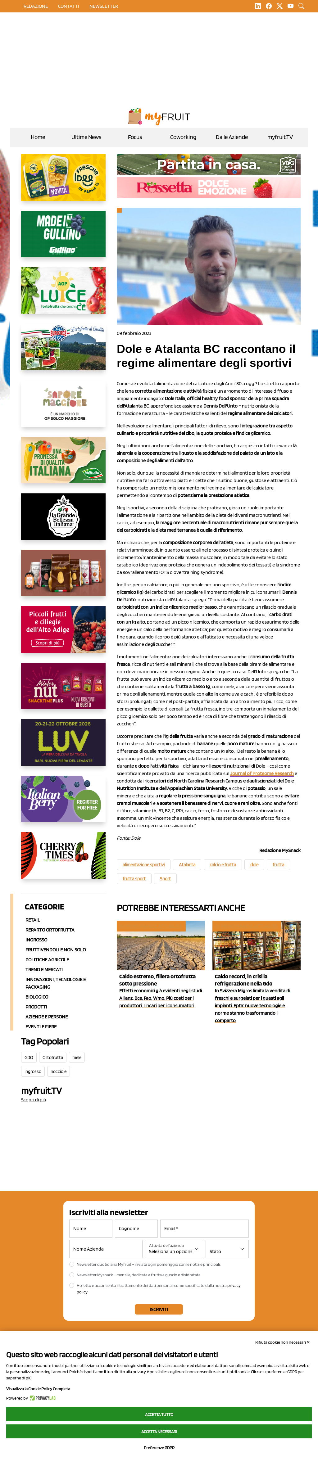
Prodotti (36, 1007)
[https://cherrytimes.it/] (63, 860)
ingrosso (33, 1071)
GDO (29, 1057)
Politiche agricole (47, 960)
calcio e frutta (223, 865)
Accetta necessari (159, 1431)
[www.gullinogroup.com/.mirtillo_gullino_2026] (63, 239)
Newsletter (103, 6)
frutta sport (134, 879)
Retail (32, 920)
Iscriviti (159, 1309)
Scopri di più (33, 1100)
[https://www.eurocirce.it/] (63, 352)
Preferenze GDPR (159, 1447)
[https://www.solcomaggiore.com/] (63, 408)
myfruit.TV (280, 137)
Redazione (36, 6)
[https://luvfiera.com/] (63, 747)
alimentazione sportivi (144, 865)
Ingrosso (36, 940)
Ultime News (86, 137)
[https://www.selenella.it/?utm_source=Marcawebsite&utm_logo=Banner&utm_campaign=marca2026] (63, 578)
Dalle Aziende (232, 137)
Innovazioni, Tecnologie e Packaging (55, 983)
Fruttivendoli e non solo (55, 950)
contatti (68, 6)
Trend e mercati (44, 969)
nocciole (58, 1071)
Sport (165, 879)
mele (76, 1057)
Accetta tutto (159, 1414)
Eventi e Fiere (41, 1027)
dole (254, 865)
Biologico (36, 997)
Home (38, 137)
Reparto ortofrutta (50, 930)
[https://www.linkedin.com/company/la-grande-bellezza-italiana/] (63, 521)
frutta (278, 865)
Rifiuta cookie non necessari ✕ (282, 1342)
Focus (135, 137)
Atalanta (187, 865)
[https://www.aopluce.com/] (63, 295)
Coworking (183, 137)
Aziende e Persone (46, 1017)
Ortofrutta (53, 1057)
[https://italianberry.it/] (63, 804)
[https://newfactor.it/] (63, 691)
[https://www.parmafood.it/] (63, 182)
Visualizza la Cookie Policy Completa (38, 1388)
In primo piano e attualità (150, 926)
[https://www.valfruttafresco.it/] (63, 465)
